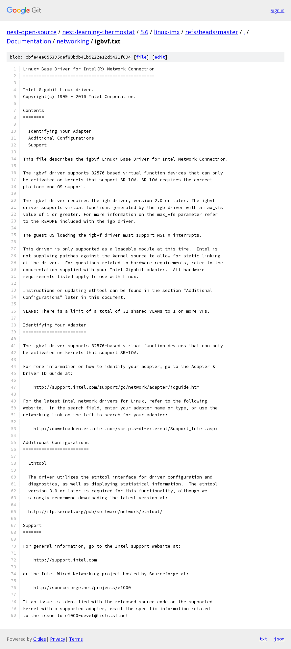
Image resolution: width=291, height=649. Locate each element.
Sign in (277, 10)
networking (73, 41)
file (141, 57)
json (279, 639)
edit (160, 57)
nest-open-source (32, 32)
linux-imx (167, 32)
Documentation (29, 41)
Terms (76, 639)
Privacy (57, 639)
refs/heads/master (211, 32)
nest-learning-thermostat (98, 32)
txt (263, 639)
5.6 (144, 32)
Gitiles (39, 639)
